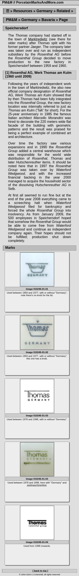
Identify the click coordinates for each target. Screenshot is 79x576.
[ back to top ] (40, 570)
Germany (44, 11)
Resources (22, 11)
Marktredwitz (37, 39)
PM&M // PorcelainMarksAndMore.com (33, 2)
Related (63, 11)
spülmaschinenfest (37, 485)
